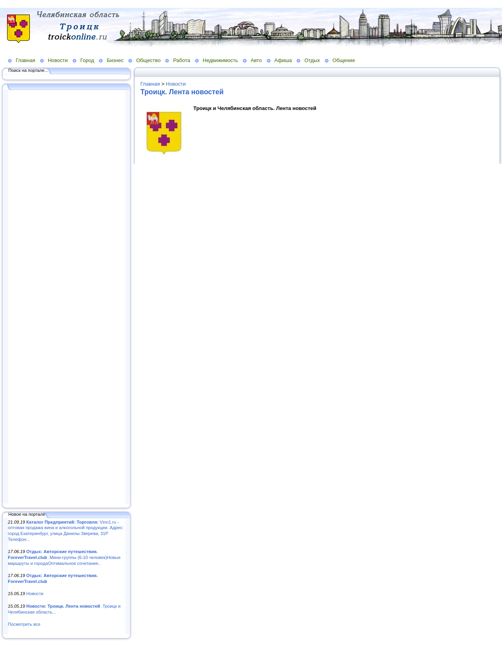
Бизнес (115, 60)
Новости (58, 60)
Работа (181, 60)
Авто (256, 60)
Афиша (283, 60)
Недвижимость (220, 60)
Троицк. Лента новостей (182, 92)
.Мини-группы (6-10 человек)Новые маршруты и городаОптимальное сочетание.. (64, 557)
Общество (148, 60)
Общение (344, 60)
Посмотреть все (24, 624)
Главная (25, 60)
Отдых (312, 60)
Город (87, 60)
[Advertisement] (67, 297)
